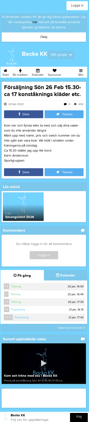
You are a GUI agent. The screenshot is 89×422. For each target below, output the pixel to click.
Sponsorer (54, 72)
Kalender (38, 72)
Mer (81, 72)
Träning (16, 286)
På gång (22, 275)
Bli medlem (20, 72)
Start (5, 72)
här (35, 22)
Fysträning (18, 309)
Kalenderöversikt (71, 328)
